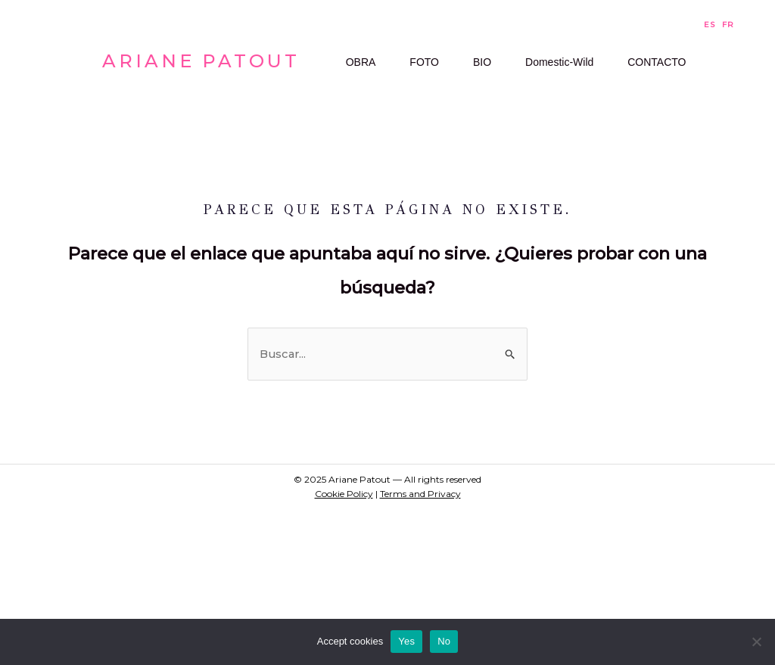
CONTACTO (367, 204)
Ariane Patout (201, 140)
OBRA (353, 79)
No (443, 641)
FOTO (428, 79)
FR (728, 25)
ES (709, 25)
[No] (756, 641)
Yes (406, 641)
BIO (496, 79)
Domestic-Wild (585, 79)
